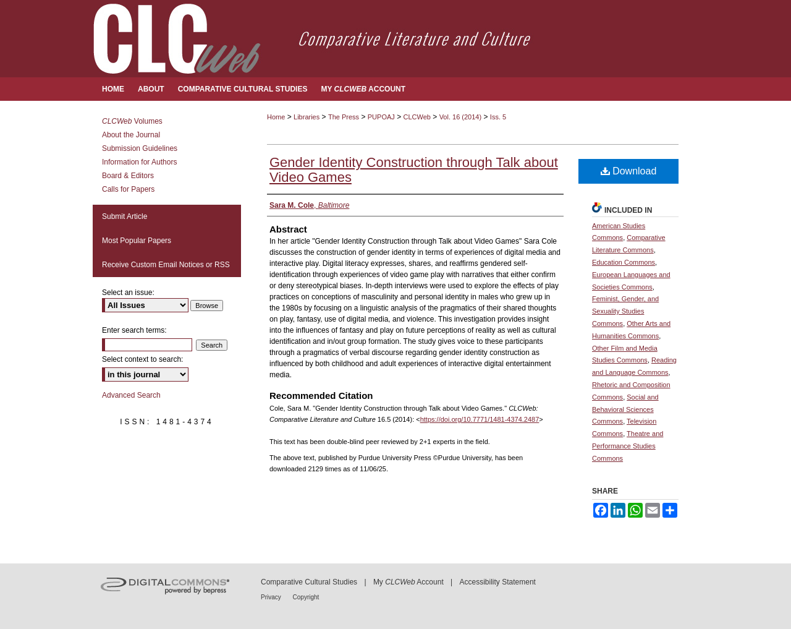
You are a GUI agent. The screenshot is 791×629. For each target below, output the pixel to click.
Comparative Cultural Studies (309, 582)
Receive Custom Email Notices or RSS (166, 264)
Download (629, 171)
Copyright (306, 597)
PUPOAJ (381, 117)
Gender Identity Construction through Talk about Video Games (413, 170)
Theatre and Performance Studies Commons (627, 446)
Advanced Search (131, 395)
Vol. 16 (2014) (460, 117)
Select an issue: (128, 292)
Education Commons (623, 262)
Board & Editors (128, 175)
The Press (343, 117)
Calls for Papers (128, 189)
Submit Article (124, 216)
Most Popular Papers (136, 240)
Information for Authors (139, 162)
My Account (408, 582)
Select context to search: (142, 359)
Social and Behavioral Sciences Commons (625, 409)
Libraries (306, 117)
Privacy (272, 597)
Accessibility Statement (498, 582)
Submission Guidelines (139, 148)
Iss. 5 (498, 117)
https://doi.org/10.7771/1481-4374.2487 (479, 419)
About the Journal (131, 135)
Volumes (132, 121)
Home (276, 117)
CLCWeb (417, 117)
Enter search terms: (134, 330)
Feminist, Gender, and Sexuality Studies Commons (625, 311)
